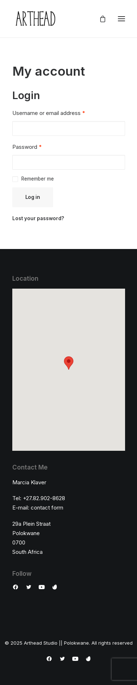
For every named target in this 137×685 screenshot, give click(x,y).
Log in (32, 197)
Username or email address (48, 113)
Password (27, 146)
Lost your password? (38, 218)
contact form (47, 507)
